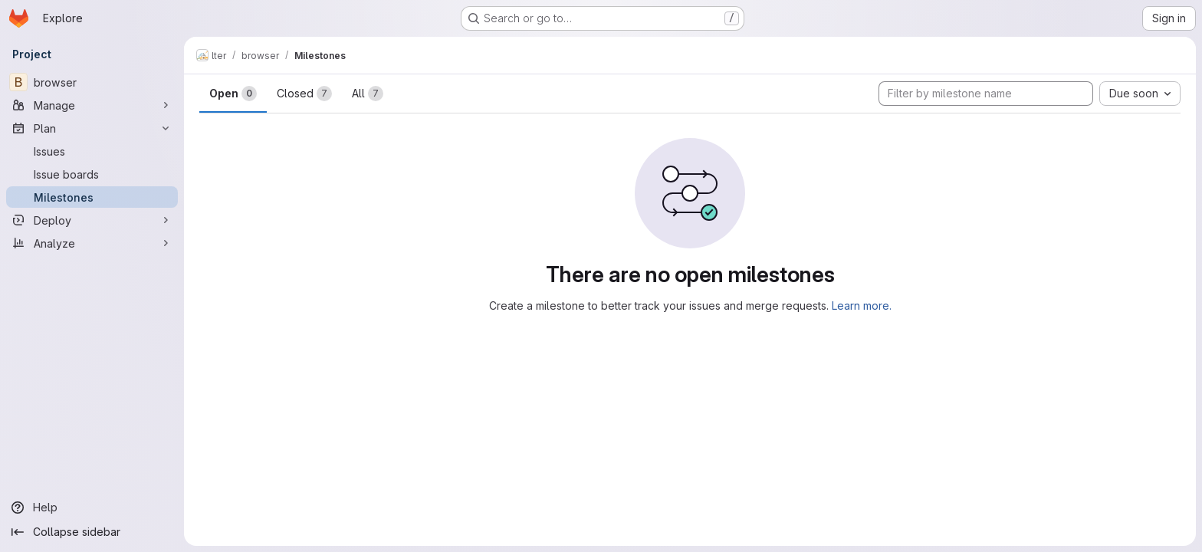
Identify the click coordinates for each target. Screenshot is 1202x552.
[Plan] (92, 128)
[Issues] (92, 151)
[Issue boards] (92, 174)
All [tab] (367, 93)
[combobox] (1140, 93)
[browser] (92, 82)
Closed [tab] (304, 93)
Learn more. (862, 305)
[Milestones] (92, 197)
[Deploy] (92, 220)
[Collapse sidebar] (92, 532)
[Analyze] (92, 243)
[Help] (92, 507)
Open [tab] (233, 93)
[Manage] (92, 105)
